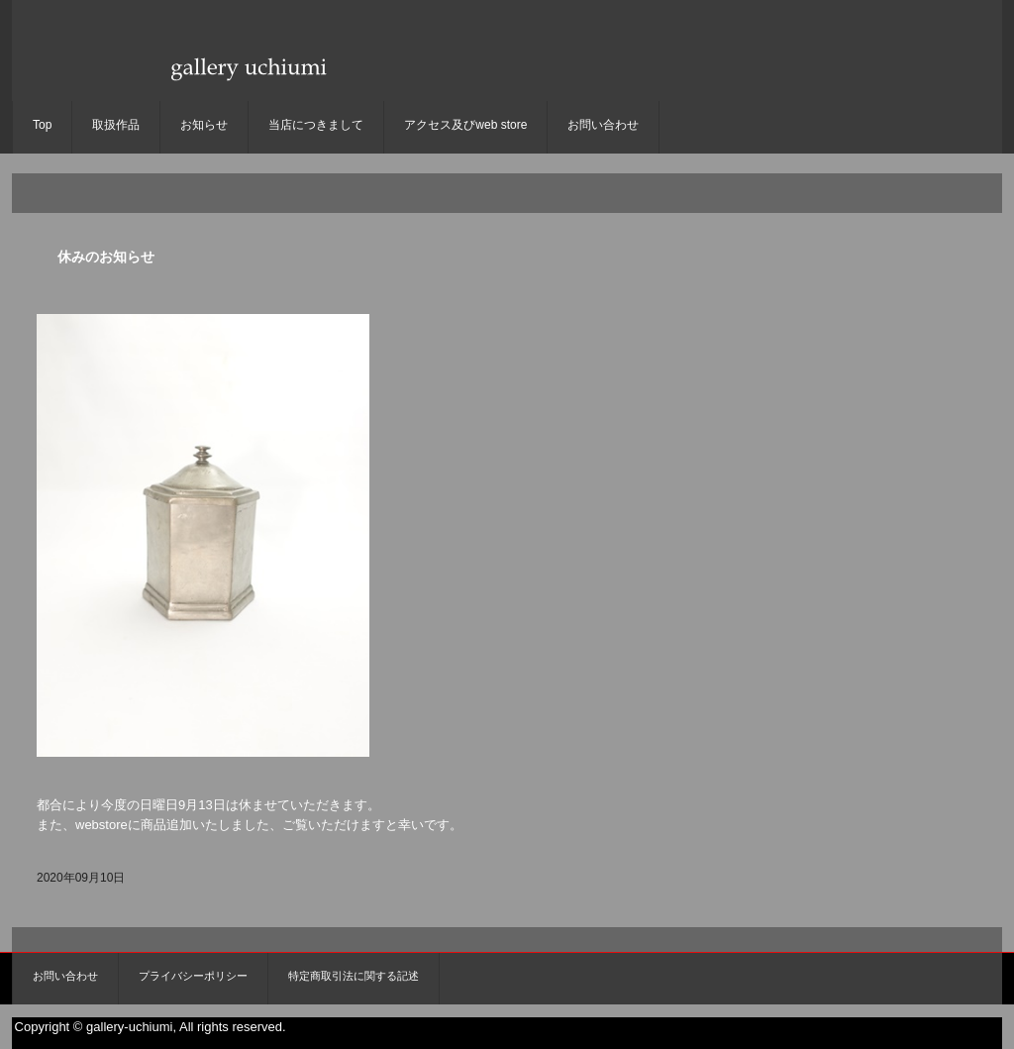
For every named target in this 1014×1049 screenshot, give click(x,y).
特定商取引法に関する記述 (353, 976)
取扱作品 (116, 125)
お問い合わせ (603, 125)
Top (42, 125)
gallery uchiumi (245, 85)
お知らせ (204, 125)
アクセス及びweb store (465, 125)
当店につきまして (315, 125)
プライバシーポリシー (193, 976)
